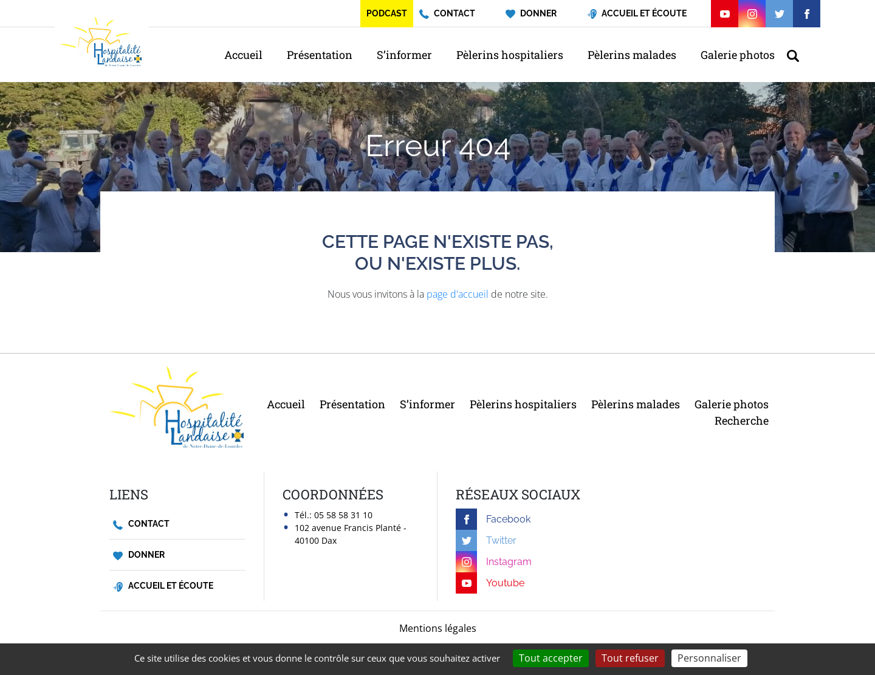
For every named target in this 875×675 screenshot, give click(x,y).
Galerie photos (738, 54)
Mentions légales (437, 628)
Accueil (243, 54)
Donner (139, 555)
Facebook (493, 519)
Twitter (486, 540)
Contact (141, 524)
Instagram (494, 561)
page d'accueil (458, 294)
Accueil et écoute (163, 586)
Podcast (386, 13)
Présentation (319, 54)
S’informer (404, 54)
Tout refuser (630, 658)
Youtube (490, 583)
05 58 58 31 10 (343, 515)
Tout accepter (551, 658)
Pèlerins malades (632, 54)
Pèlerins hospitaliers (509, 54)
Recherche (742, 420)
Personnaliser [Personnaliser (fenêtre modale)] (709, 658)
